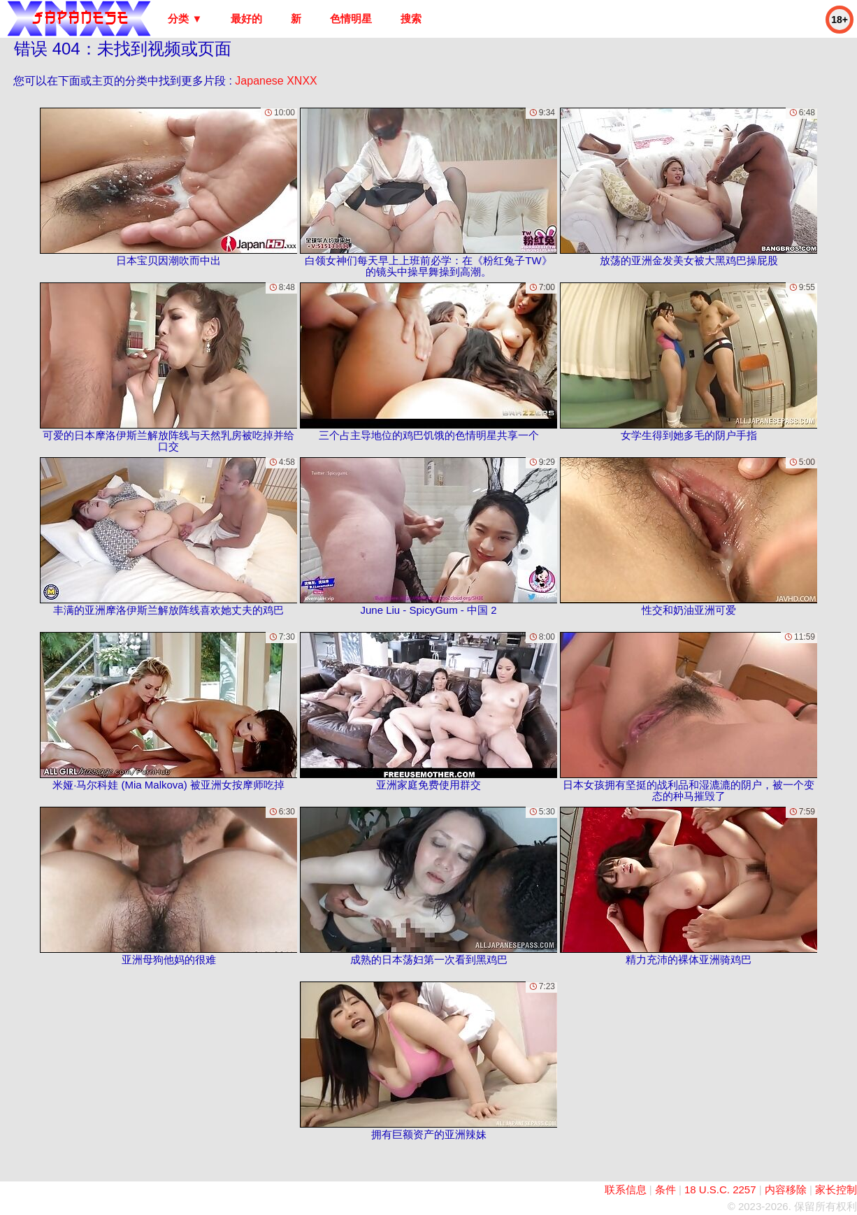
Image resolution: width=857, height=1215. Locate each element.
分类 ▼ (185, 18)
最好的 (246, 18)
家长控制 (836, 1189)
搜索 (411, 18)
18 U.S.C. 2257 (720, 1189)
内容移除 (786, 1189)
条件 (665, 1189)
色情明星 (351, 18)
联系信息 (626, 1189)
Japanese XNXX (276, 81)
